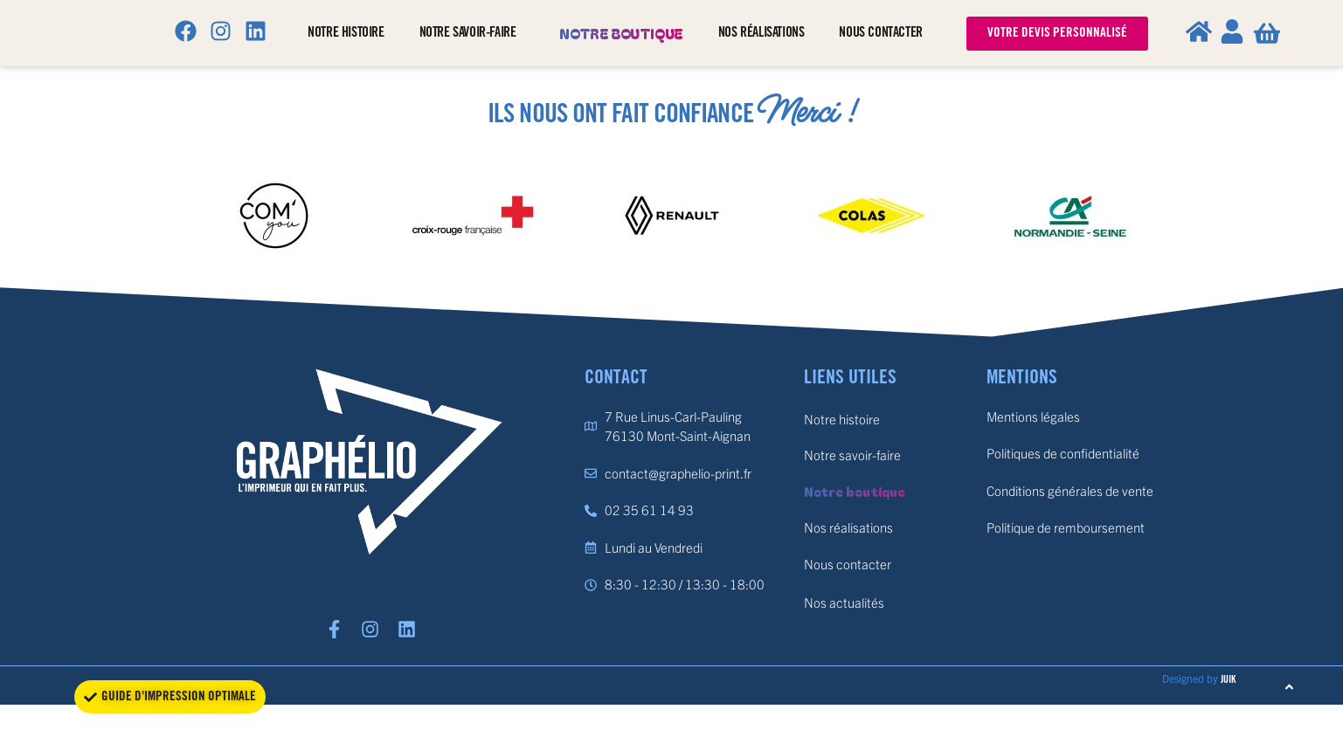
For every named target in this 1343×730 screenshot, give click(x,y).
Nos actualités (844, 602)
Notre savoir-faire (472, 33)
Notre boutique (620, 33)
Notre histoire (346, 32)
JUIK (1228, 687)
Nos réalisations (761, 32)
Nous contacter (880, 32)
